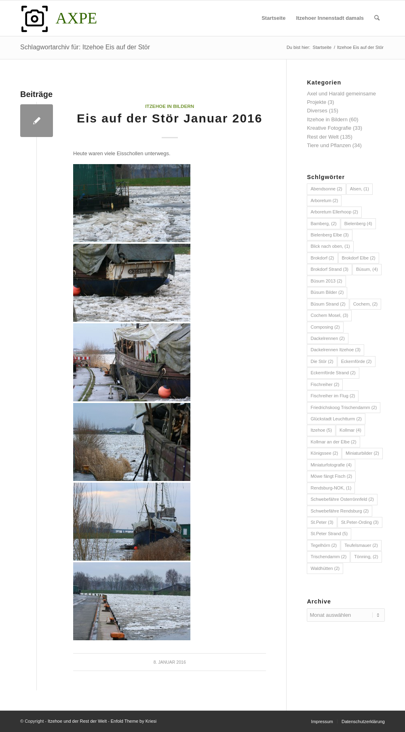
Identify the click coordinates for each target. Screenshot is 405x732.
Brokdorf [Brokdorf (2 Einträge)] (322, 257)
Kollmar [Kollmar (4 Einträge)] (350, 430)
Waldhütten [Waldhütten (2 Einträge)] (325, 568)
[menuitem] (273, 18)
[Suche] (377, 18)
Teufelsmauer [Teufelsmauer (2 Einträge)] (361, 545)
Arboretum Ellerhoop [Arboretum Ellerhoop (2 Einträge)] (334, 211)
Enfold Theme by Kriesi (134, 721)
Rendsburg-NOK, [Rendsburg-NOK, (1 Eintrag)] (330, 487)
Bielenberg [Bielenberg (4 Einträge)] (358, 223)
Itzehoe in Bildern (169, 106)
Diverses (317, 111)
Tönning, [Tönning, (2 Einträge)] (366, 556)
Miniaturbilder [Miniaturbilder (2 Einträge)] (362, 453)
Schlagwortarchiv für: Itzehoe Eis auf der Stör (85, 47)
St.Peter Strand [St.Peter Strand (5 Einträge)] (329, 533)
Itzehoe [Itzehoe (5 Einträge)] (321, 430)
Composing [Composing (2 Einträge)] (325, 327)
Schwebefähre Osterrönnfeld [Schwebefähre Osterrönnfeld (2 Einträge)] (342, 499)
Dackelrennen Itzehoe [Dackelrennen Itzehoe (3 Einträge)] (335, 349)
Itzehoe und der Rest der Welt (77, 721)
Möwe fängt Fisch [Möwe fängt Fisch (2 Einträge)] (331, 476)
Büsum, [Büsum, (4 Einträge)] (367, 269)
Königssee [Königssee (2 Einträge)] (324, 453)
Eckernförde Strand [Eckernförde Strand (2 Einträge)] (332, 372)
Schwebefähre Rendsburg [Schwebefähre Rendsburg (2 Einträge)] (339, 510)
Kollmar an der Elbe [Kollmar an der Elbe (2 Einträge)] (333, 441)
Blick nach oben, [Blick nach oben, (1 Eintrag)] (330, 246)
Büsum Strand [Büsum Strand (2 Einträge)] (327, 304)
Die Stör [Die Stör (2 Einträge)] (321, 361)
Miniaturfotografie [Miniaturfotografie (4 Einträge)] (331, 464)
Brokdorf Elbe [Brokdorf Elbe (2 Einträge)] (358, 257)
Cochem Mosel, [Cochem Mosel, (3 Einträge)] (329, 315)
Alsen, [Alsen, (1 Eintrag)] (359, 188)
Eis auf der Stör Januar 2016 (170, 118)
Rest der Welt (323, 137)
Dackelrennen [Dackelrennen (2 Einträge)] (327, 338)
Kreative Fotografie (329, 128)
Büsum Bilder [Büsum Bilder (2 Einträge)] (327, 292)
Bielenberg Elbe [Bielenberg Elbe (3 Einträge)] (329, 234)
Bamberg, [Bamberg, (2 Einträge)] (323, 223)
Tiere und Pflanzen (329, 145)
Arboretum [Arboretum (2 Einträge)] (324, 200)
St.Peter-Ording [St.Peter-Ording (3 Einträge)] (360, 522)
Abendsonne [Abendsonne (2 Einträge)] (326, 188)
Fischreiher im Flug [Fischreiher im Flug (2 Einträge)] (332, 395)
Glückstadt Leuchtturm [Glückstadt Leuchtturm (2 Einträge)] (336, 418)
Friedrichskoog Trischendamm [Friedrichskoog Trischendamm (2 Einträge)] (343, 407)
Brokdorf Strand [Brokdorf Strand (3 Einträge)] (329, 269)
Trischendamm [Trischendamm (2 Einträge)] (328, 556)
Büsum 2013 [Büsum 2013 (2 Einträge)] (326, 280)
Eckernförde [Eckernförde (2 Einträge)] (356, 361)
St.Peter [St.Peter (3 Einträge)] (321, 522)
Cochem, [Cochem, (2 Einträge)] (365, 304)
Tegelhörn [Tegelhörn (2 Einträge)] (323, 545)
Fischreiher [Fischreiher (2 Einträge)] (324, 384)
